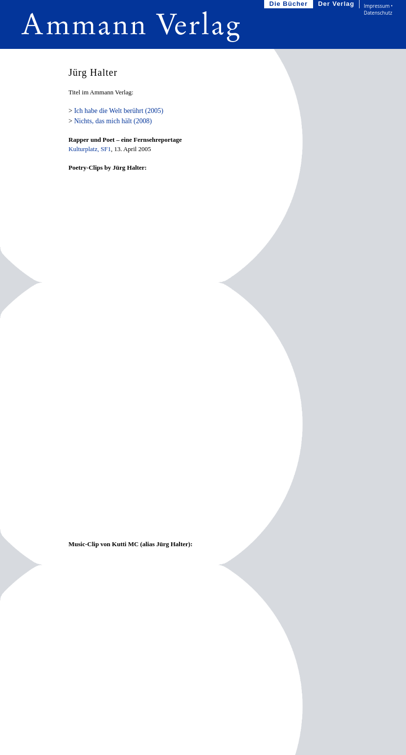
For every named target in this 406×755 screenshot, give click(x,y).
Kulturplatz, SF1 (89, 149)
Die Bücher (290, 4)
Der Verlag (337, 4)
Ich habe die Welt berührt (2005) (118, 110)
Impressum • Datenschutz (378, 9)
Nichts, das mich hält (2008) (113, 121)
